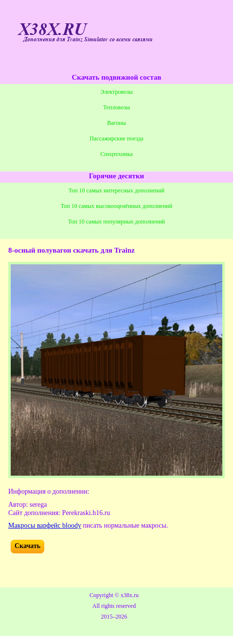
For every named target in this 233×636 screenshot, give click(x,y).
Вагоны (116, 123)
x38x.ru (130, 595)
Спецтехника (116, 154)
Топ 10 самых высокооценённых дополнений (116, 206)
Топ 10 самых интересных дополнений (117, 190)
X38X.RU (52, 29)
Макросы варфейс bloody (44, 525)
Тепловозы (116, 107)
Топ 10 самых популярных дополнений (116, 221)
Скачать (27, 546)
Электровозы (116, 91)
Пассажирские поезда (116, 138)
